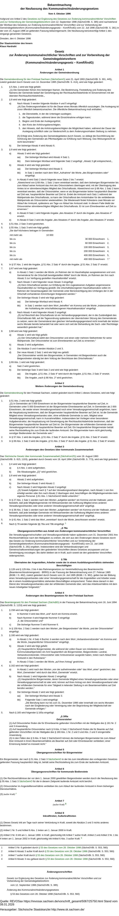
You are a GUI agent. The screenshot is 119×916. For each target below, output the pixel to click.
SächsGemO (54, 759)
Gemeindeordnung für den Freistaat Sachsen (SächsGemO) (34, 79)
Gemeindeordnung (13, 393)
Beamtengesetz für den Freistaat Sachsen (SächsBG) (32, 602)
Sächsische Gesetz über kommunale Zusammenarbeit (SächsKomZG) (40, 456)
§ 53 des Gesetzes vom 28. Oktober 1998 (60, 847)
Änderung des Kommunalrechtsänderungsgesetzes (33, 890)
